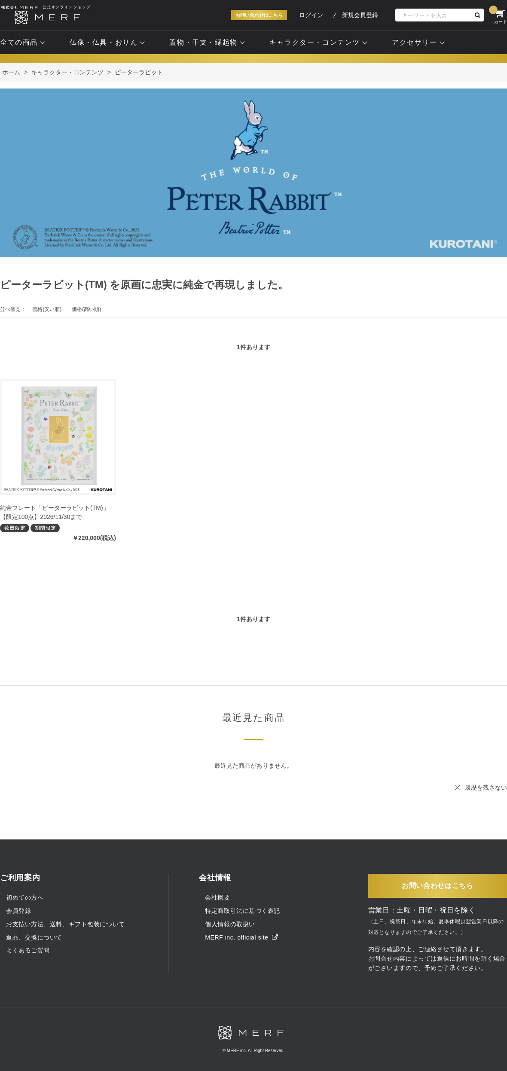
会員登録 (18, 910)
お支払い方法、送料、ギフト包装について (65, 924)
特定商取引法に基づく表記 (242, 910)
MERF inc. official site (241, 937)
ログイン (311, 15)
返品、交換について (34, 937)
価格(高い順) (86, 309)
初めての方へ (24, 897)
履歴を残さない (486, 787)
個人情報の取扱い (230, 924)
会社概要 (217, 897)
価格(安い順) (46, 309)
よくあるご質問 (28, 950)
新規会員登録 (360, 15)
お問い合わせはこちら (259, 15)
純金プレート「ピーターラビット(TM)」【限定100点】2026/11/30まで (54, 512)
